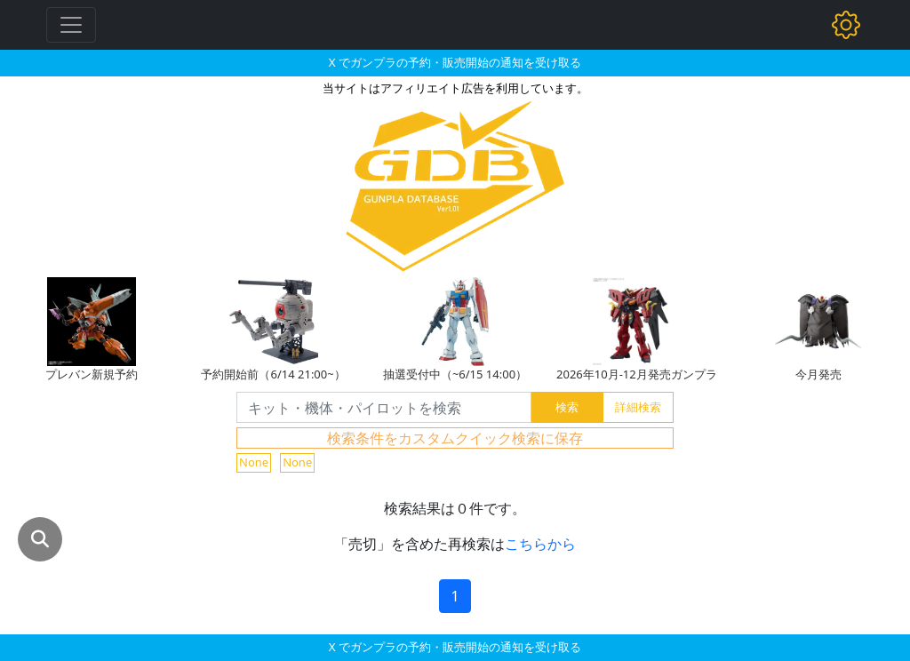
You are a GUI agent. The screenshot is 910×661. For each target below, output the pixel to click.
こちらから (540, 543)
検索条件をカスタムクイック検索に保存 (455, 438)
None (253, 462)
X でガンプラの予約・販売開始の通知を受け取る (455, 62)
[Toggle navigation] (71, 25)
